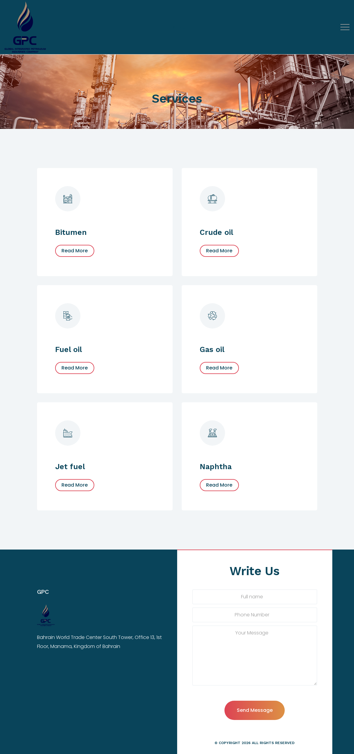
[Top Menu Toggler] (178, 27)
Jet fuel (70, 466)
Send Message (255, 710)
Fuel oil (68, 349)
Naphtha (216, 466)
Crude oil (216, 232)
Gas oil (212, 349)
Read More (74, 250)
